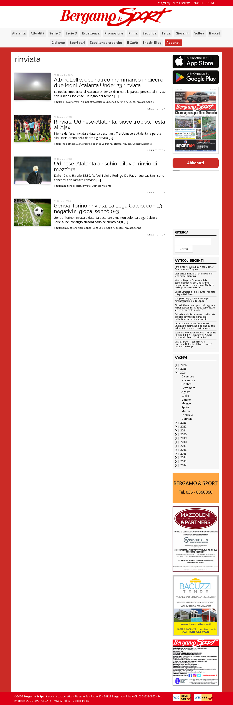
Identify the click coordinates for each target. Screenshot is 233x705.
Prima (133, 33)
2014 (183, 457)
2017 (183, 446)
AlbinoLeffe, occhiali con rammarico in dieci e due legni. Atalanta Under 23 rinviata (108, 82)
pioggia (117, 143)
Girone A (122, 101)
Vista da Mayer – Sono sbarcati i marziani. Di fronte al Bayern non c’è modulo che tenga (193, 344)
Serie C (55, 33)
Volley (199, 33)
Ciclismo (58, 42)
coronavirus (76, 227)
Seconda (149, 33)
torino (137, 227)
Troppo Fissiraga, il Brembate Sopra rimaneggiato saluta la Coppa (192, 299)
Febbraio (187, 415)
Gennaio (187, 419)
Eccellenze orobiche (106, 42)
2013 (183, 461)
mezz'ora (66, 185)
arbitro (86, 143)
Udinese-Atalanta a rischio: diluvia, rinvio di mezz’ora (105, 166)
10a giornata (68, 143)
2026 (183, 365)
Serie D (71, 33)
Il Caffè (132, 42)
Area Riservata (181, 3)
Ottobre (186, 384)
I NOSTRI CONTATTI (204, 3)
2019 (183, 438)
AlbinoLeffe (87, 101)
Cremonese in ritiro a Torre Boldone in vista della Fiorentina (194, 275)
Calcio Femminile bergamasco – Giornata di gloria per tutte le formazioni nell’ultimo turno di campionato (195, 317)
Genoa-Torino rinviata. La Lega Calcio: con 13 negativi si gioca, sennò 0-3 (108, 208)
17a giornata (73, 101)
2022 (183, 426)
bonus (64, 227)
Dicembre (187, 376)
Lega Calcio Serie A (103, 227)
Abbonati (173, 42)
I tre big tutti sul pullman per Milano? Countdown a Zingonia (194, 268)
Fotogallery (163, 3)
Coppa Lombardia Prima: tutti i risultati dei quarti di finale (195, 293)
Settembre (188, 388)
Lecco (131, 101)
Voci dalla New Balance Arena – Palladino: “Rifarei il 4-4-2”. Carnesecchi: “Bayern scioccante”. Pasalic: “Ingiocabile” (195, 335)
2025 (183, 368)
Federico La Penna (101, 143)
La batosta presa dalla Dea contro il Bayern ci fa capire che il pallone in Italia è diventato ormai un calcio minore (195, 326)
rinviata (141, 101)
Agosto (185, 392)
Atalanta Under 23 (105, 101)
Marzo (185, 411)
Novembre (188, 380)
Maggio (186, 403)
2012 (183, 465)
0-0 (63, 101)
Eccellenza (91, 33)
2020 (183, 434)
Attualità (37, 33)
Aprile (185, 407)
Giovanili (182, 33)
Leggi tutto (156, 108)
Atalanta (19, 33)
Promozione (114, 33)
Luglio (185, 396)
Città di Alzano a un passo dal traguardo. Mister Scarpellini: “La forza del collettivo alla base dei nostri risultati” (195, 308)
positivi (119, 227)
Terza (166, 33)
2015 (183, 453)
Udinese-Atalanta (142, 143)
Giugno (186, 399)
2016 (183, 450)
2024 (183, 372)
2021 (183, 430)
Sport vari (77, 42)
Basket (214, 33)
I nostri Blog (152, 42)
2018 (183, 442)
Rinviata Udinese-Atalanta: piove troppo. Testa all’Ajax (109, 125)
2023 (183, 422)
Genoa (88, 227)
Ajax (78, 143)
